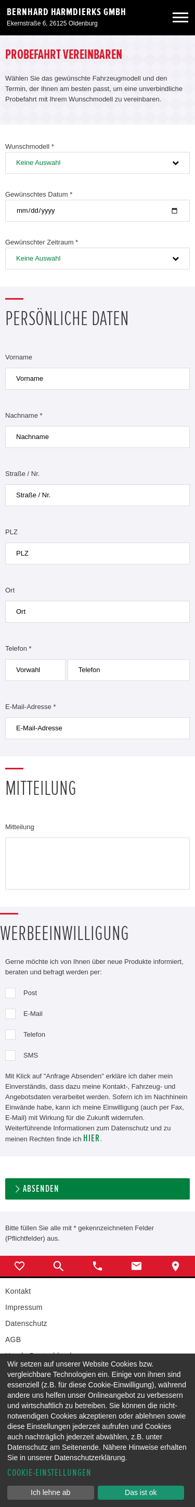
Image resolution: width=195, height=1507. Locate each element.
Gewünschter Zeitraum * (41, 242)
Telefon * (18, 648)
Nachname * (24, 415)
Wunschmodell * (29, 146)
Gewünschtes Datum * (38, 194)
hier (91, 1138)
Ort (10, 590)
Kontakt (18, 1291)
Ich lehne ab (50, 1492)
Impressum (24, 1307)
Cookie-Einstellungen (49, 1473)
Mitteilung (19, 827)
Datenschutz (26, 1323)
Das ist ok (141, 1492)
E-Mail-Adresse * (30, 707)
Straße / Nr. (22, 474)
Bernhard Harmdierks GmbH (66, 12)
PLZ (11, 532)
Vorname (18, 357)
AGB (13, 1339)
